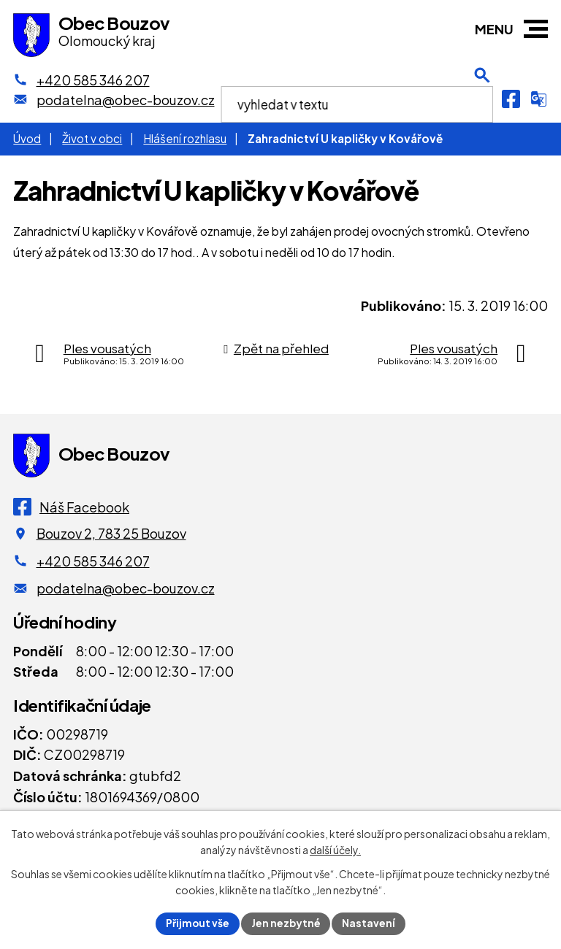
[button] (536, 29)
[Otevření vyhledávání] (482, 99)
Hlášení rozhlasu (184, 138)
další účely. (335, 849)
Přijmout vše (197, 922)
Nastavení (370, 922)
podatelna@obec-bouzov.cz (126, 588)
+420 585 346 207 (93, 561)
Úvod (27, 138)
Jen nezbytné (286, 922)
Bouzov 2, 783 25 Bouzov (111, 533)
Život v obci (92, 138)
